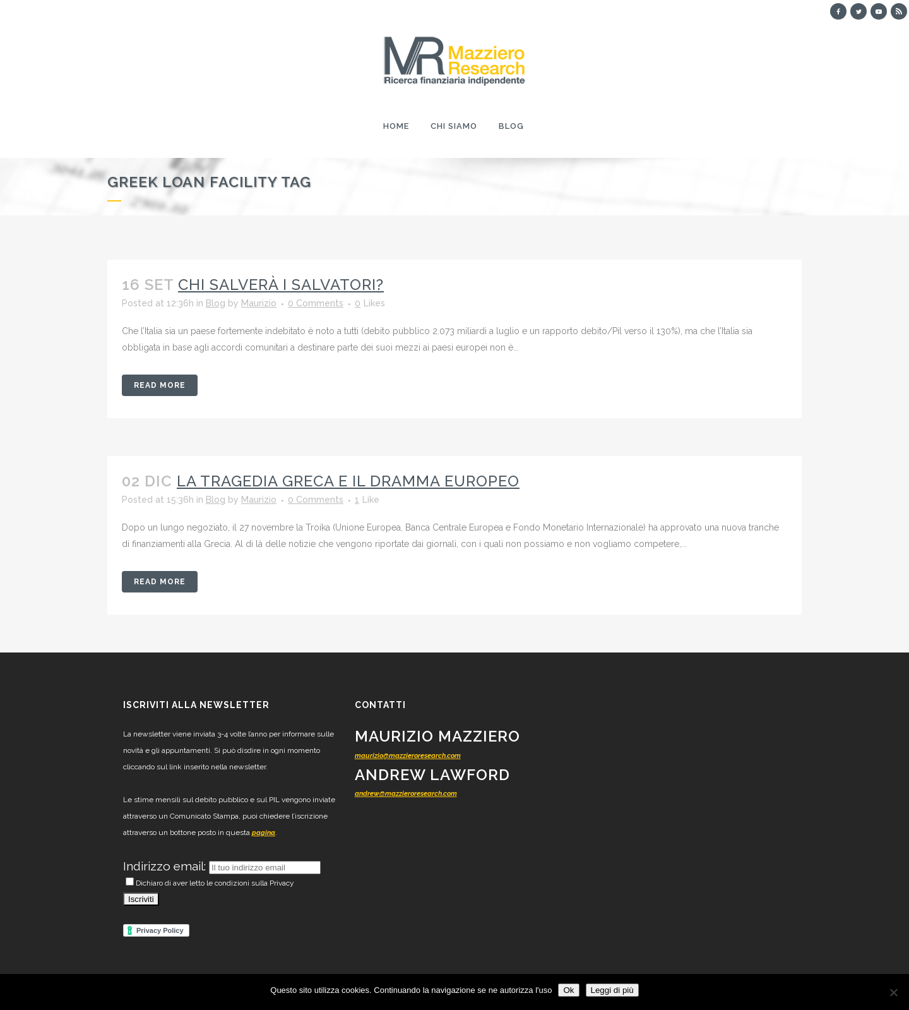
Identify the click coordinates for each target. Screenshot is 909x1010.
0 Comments (315, 303)
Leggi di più (612, 990)
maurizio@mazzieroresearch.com (408, 756)
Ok (568, 990)
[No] (893, 992)
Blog (215, 303)
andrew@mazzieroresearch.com (406, 794)
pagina (263, 833)
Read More (160, 385)
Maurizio (258, 303)
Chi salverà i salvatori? (281, 284)
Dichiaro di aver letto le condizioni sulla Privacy (210, 883)
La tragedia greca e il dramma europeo (348, 481)
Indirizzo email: (166, 866)
